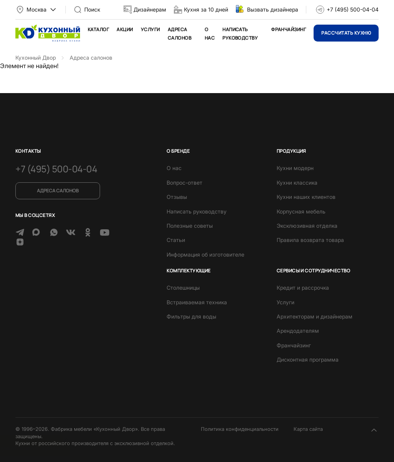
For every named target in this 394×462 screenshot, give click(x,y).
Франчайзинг (288, 29)
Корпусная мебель (301, 211)
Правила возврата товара (310, 240)
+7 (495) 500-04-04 (353, 9)
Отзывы (177, 196)
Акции (125, 29)
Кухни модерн (295, 168)
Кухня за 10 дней (206, 9)
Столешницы (183, 287)
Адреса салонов (57, 190)
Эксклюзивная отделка (307, 225)
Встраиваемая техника (197, 302)
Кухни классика (297, 182)
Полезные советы (190, 225)
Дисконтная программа (308, 359)
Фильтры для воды (191, 316)
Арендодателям (298, 330)
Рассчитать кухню (346, 33)
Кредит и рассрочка (303, 287)
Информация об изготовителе (205, 254)
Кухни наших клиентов (306, 196)
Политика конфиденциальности (240, 429)
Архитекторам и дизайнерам (314, 316)
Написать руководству (197, 211)
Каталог (98, 29)
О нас (174, 168)
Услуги (150, 29)
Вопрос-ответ (184, 182)
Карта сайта (308, 429)
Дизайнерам (150, 9)
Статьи (176, 240)
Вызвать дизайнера (272, 9)
